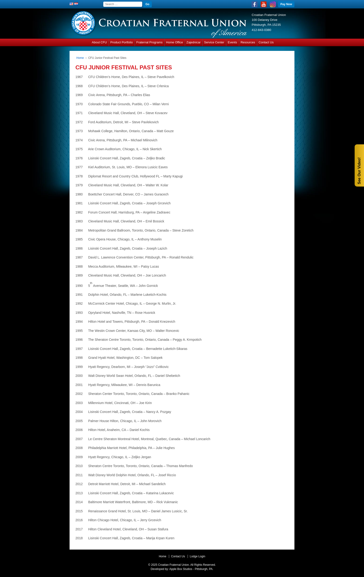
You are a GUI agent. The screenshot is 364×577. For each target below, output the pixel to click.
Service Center (214, 42)
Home (80, 58)
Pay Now (286, 4)
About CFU (99, 42)
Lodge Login (197, 556)
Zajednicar (193, 42)
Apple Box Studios (180, 569)
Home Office (174, 42)
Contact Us (266, 42)
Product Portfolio (121, 42)
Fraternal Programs (149, 42)
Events (232, 42)
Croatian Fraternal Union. (173, 564)
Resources (248, 42)
